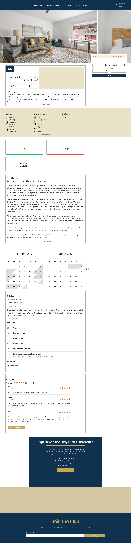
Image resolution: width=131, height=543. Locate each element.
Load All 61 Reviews (16, 427)
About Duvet (86, 5)
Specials (49, 5)
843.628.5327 (121, 4)
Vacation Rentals (38, 5)
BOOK (109, 75)
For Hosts (77, 5)
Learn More (65, 470)
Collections (58, 5)
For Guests (67, 5)
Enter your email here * (32, 532)
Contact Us (120, 7)
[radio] (15, 383)
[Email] (55, 536)
